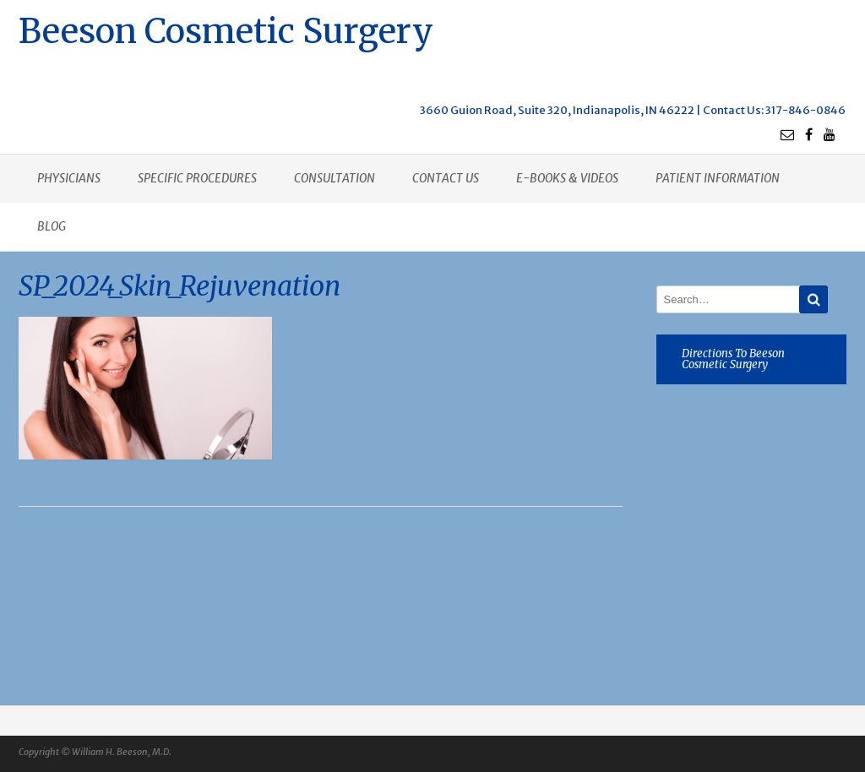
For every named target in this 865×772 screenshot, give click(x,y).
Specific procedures (197, 178)
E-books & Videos (567, 178)
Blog (51, 226)
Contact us (445, 178)
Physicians (69, 178)
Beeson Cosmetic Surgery (226, 29)
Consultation (334, 178)
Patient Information (718, 178)
